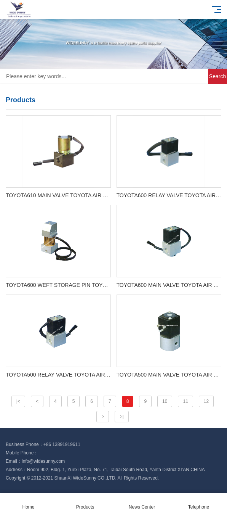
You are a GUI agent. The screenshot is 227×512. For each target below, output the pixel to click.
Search (217, 76)
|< (18, 401)
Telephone (198, 503)
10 (164, 401)
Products (85, 503)
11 (185, 401)
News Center (142, 503)
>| (121, 416)
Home (28, 503)
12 (206, 401)
